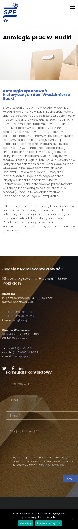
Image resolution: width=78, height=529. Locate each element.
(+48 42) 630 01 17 (18, 312)
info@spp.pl (18, 320)
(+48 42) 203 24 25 (18, 316)
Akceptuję (25, 523)
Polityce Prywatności (59, 464)
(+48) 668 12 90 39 (23, 352)
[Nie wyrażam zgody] (73, 519)
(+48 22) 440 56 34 (18, 348)
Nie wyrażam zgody (48, 523)
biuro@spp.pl (19, 356)
